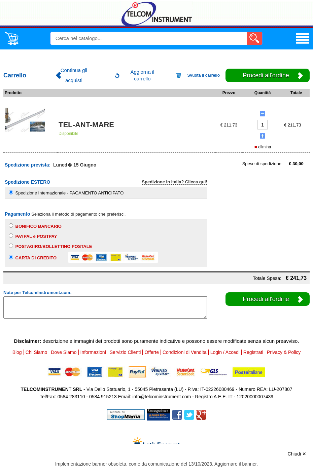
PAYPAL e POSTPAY (33, 236)
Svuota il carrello (203, 75)
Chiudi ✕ (296, 454)
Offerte (151, 352)
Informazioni (93, 352)
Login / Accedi (225, 352)
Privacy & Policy (284, 352)
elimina (262, 147)
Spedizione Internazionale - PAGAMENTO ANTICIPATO (66, 192)
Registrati (253, 352)
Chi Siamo (36, 352)
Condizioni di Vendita (185, 352)
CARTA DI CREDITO (83, 257)
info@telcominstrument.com (161, 396)
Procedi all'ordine (266, 75)
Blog (17, 352)
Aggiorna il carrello (142, 75)
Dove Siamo (63, 352)
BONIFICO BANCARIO (35, 226)
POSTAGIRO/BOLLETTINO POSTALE (50, 246)
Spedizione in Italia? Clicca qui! (174, 181)
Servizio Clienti (125, 352)
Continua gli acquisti (74, 75)
